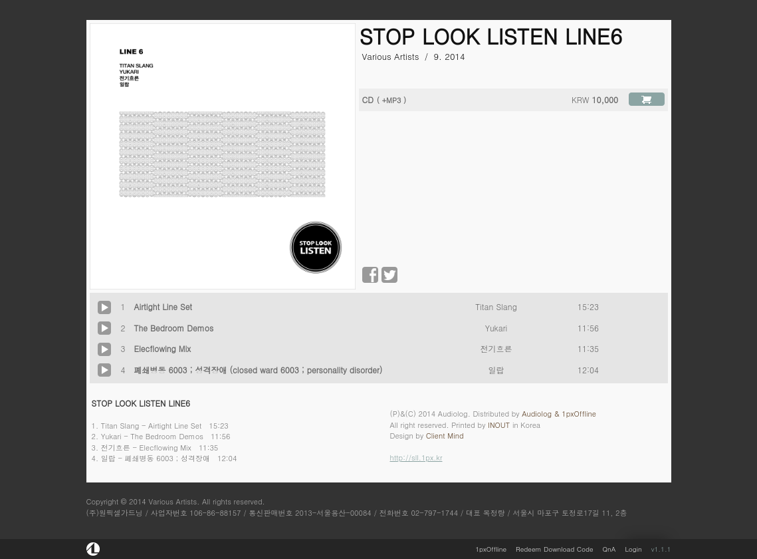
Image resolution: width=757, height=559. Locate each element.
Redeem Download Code (554, 549)
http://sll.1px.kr (416, 458)
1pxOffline (490, 549)
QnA (609, 549)
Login (633, 549)
